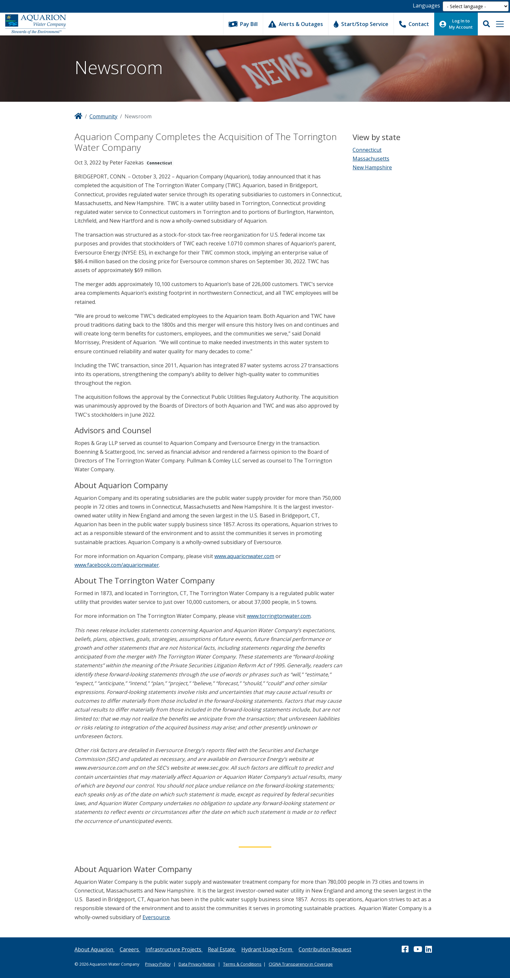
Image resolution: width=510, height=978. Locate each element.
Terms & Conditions (242, 964)
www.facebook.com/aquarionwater (116, 564)
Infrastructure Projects (174, 949)
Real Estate (222, 949)
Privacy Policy (157, 964)
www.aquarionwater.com (244, 556)
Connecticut (367, 149)
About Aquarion (94, 949)
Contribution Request (325, 949)
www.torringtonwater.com (279, 615)
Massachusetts (371, 158)
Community (103, 116)
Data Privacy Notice (197, 964)
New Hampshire (372, 167)
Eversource (156, 917)
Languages (426, 5)
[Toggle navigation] (500, 24)
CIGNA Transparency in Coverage (301, 964)
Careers (130, 949)
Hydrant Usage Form (267, 949)
